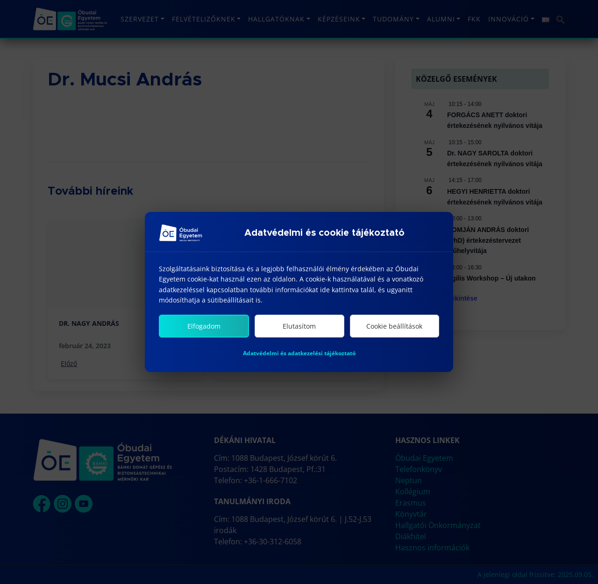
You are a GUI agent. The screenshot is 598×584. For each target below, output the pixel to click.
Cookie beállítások (394, 326)
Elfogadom (204, 326)
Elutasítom (299, 326)
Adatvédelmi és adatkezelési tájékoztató (299, 353)
